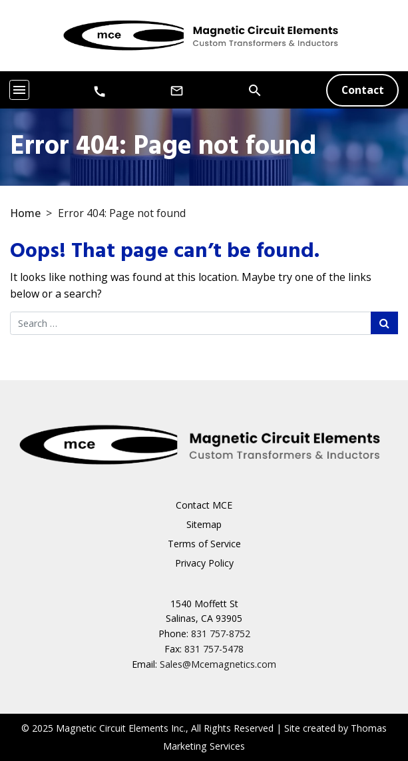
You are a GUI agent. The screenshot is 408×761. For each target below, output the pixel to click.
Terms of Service (204, 543)
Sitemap (204, 524)
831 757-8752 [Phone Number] (220, 633)
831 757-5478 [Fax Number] (214, 648)
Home (25, 213)
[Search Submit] (384, 323)
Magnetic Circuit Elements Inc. (121, 728)
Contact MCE (204, 505)
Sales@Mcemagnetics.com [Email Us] (218, 664)
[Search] (255, 89)
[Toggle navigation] (19, 90)
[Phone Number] (99, 91)
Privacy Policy (204, 563)
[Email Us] (177, 90)
